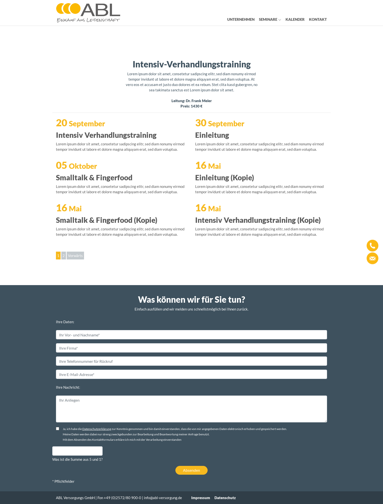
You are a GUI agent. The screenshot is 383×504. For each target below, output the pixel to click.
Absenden (191, 470)
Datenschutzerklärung (96, 429)
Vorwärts (75, 255)
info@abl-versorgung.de (163, 497)
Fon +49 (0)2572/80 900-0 (119, 497)
